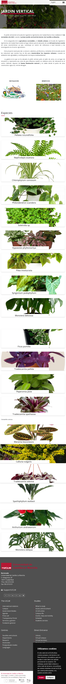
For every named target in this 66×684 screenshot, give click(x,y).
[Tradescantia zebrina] (33, 473)
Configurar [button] (50, 677)
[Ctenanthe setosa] (33, 335)
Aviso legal (4, 675)
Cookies (11, 675)
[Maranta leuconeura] (33, 434)
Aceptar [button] (41, 677)
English (53, 2)
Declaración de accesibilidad (9, 677)
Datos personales (20, 675)
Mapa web (22, 677)
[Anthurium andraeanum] (32, 519)
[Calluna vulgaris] (33, 453)
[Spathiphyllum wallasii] (33, 493)
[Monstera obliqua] (32, 542)
